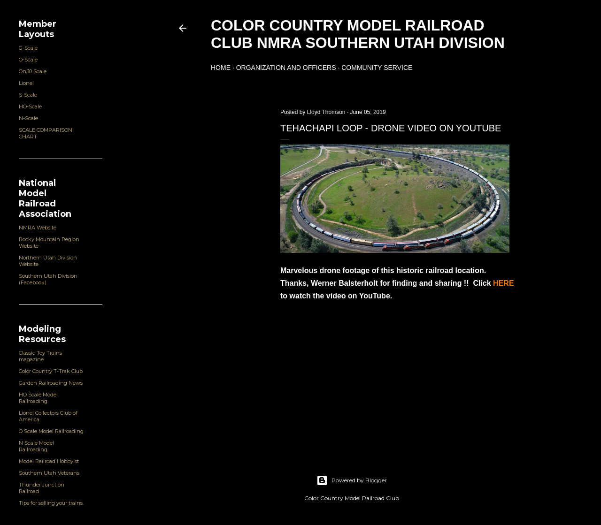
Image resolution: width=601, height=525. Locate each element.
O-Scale (28, 59)
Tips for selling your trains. (51, 503)
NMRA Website (37, 227)
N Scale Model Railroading (36, 446)
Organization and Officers (286, 67)
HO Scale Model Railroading (38, 397)
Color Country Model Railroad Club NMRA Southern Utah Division (358, 34)
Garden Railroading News (51, 383)
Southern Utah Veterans (49, 473)
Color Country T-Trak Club (51, 371)
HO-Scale (30, 106)
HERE (503, 283)
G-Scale (28, 48)
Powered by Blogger (351, 480)
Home (221, 67)
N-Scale (28, 118)
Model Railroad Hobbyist (49, 461)
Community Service (376, 67)
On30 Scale (32, 71)
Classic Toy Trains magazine (40, 356)
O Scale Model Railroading (51, 431)
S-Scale (28, 94)
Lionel (26, 83)
